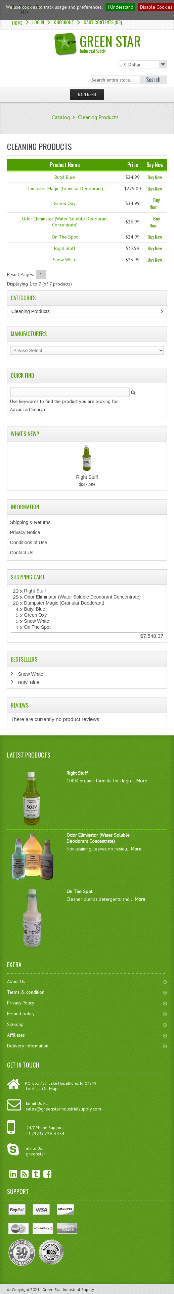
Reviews (20, 705)
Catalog (61, 117)
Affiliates (87, 1035)
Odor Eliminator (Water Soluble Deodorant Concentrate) (65, 222)
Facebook (42, 1174)
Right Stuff (64, 248)
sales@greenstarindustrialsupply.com (63, 1109)
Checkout (64, 21)
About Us (87, 981)
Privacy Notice (25, 532)
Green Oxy (65, 203)
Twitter (31, 1174)
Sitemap (87, 1024)
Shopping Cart (28, 577)
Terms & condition (87, 992)
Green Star (110, 42)
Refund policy (87, 1014)
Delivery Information (87, 1046)
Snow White (65, 260)
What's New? (25, 434)
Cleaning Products (98, 117)
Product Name (65, 165)
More (141, 781)
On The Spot (65, 237)
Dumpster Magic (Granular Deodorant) (65, 189)
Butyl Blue (64, 177)
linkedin (8, 1174)
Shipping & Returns (30, 522)
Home (17, 22)
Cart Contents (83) (103, 21)
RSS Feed (19, 1174)
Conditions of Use (28, 542)
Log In (38, 21)
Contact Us (21, 552)
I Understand (120, 7)
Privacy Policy (87, 1003)
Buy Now (154, 176)
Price (132, 165)
